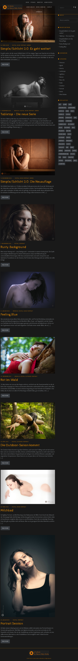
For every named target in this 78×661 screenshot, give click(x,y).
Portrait (23, 45)
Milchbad (7, 510)
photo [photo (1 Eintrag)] (68, 137)
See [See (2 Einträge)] (67, 147)
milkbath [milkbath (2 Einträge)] (61, 130)
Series (29, 45)
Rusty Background (13, 247)
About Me (40, 2)
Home (27, 2)
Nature (61, 77)
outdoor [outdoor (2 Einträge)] (61, 137)
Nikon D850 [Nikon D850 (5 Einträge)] (62, 134)
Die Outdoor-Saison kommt (20, 445)
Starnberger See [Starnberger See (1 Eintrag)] (63, 154)
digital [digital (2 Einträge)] (68, 114)
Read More (5, 64)
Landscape (62, 71)
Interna (61, 68)
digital (14, 45)
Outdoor (28, 376)
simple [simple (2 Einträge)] (74, 150)
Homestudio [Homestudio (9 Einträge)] (62, 124)
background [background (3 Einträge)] (62, 107)
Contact (49, 7)
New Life (61, 80)
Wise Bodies (63, 94)
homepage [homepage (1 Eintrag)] (68, 121)
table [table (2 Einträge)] (64, 157)
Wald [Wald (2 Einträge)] (75, 160)
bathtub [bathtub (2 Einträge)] (61, 111)
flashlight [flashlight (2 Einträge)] (69, 117)
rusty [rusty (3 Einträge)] (68, 144)
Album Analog (30, 7)
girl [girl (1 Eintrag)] (75, 117)
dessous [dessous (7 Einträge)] (61, 114)
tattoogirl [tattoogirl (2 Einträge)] (68, 160)
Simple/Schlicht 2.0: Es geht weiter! (26, 49)
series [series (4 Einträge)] (60, 150)
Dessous (16, 110)
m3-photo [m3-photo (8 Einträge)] (71, 124)
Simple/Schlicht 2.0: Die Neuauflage (26, 182)
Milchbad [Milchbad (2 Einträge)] (67, 127)
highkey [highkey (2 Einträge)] (61, 121)
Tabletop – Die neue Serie (18, 114)
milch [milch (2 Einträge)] (60, 127)
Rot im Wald (9, 380)
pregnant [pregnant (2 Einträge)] (69, 140)
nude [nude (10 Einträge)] (69, 134)
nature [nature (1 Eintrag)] (68, 130)
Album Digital (48, 2)
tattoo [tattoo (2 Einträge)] (61, 160)
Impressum (39, 11)
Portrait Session (12, 623)
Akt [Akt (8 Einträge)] (60, 104)
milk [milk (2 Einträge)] (73, 127)
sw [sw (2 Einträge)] (60, 157)
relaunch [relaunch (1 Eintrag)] (61, 144)
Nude (18, 45)
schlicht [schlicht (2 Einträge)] (61, 147)
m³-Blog (33, 2)
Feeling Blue (9, 314)
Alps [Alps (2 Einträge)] (70, 104)
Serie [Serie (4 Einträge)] (71, 147)
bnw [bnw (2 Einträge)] (67, 111)
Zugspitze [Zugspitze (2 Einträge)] (61, 163)
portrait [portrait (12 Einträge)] (61, 140)
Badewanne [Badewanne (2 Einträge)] (71, 107)
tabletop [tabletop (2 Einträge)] (70, 157)
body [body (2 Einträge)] (72, 111)
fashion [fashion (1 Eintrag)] (61, 117)
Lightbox (61, 74)
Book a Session (40, 7)
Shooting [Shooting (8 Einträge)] (67, 150)
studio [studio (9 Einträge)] (73, 154)
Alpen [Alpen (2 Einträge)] (64, 104)
